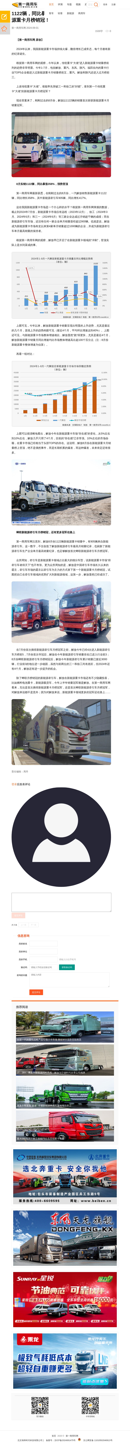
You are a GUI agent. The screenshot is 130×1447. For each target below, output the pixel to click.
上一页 (23, 925)
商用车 (81, 13)
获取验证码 (67, 967)
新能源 (70, 13)
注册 (113, 4)
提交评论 (18, 915)
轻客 (60, 13)
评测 (60, 4)
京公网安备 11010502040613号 (97, 1440)
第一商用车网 (72, 1436)
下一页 (33, 925)
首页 (51, 4)
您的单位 (23, 951)
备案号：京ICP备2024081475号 (61, 1440)
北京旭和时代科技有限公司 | (31, 1440)
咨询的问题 (22, 975)
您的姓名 (23, 943)
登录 (105, 4)
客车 (51, 13)
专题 (69, 4)
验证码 (24, 967)
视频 (78, 4)
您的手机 (23, 959)
